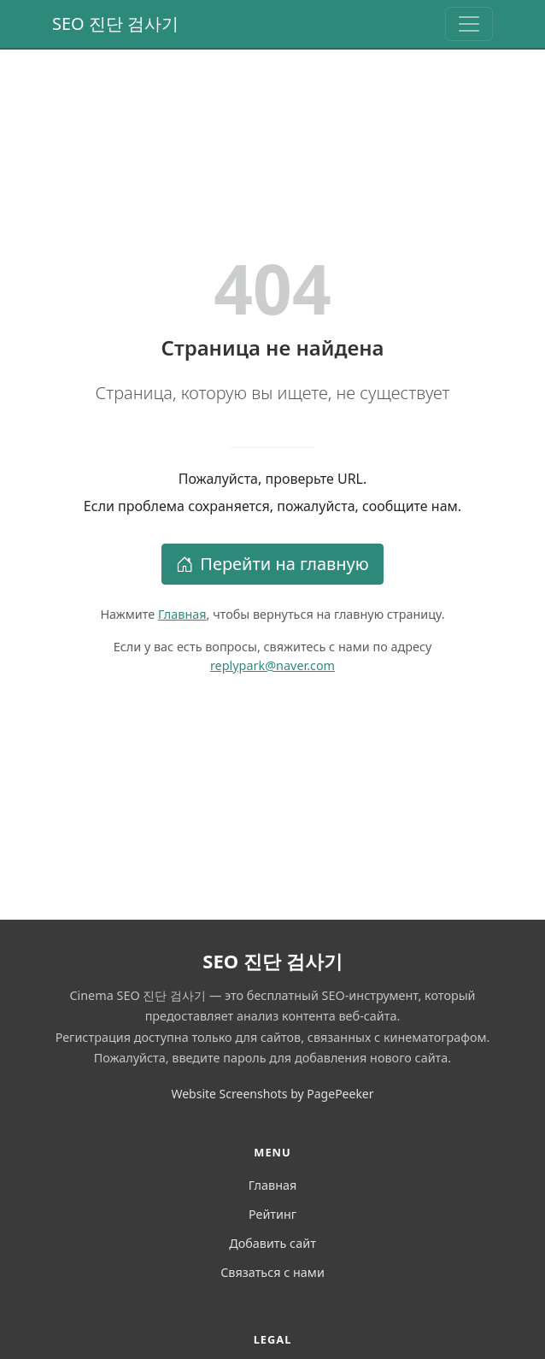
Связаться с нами (272, 1272)
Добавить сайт (272, 1243)
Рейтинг (272, 1214)
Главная (182, 614)
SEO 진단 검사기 (115, 23)
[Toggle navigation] (469, 24)
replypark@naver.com (272, 665)
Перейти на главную (272, 563)
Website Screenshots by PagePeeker (272, 1093)
